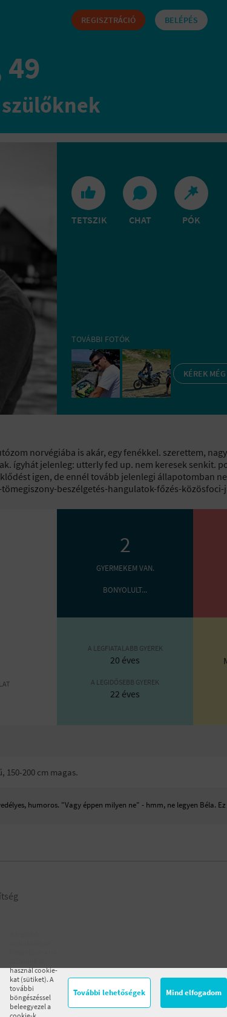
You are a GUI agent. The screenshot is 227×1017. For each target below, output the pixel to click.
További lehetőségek (109, 992)
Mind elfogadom (194, 992)
